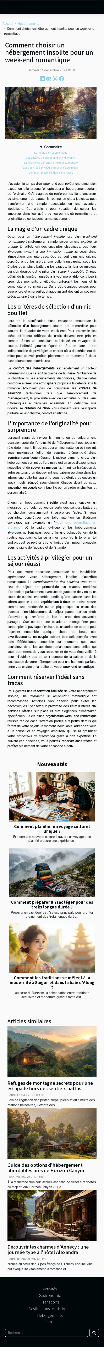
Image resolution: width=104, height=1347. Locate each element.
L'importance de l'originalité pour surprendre (51, 162)
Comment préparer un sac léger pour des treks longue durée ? (52, 904)
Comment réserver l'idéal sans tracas (50, 172)
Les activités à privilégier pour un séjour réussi (50, 167)
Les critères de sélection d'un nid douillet (51, 157)
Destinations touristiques (50, 1308)
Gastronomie (50, 1295)
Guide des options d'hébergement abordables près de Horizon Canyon (46, 1167)
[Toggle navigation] (8, 7)
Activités (50, 1288)
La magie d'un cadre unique (50, 152)
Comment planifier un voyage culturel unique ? (52, 828)
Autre (50, 1321)
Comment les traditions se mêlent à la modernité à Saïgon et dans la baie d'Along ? (52, 982)
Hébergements (28, 24)
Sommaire (53, 147)
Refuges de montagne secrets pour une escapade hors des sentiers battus (50, 1085)
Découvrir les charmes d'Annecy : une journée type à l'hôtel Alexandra (48, 1249)
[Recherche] (46, 1333)
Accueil (7, 24)
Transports (50, 1302)
